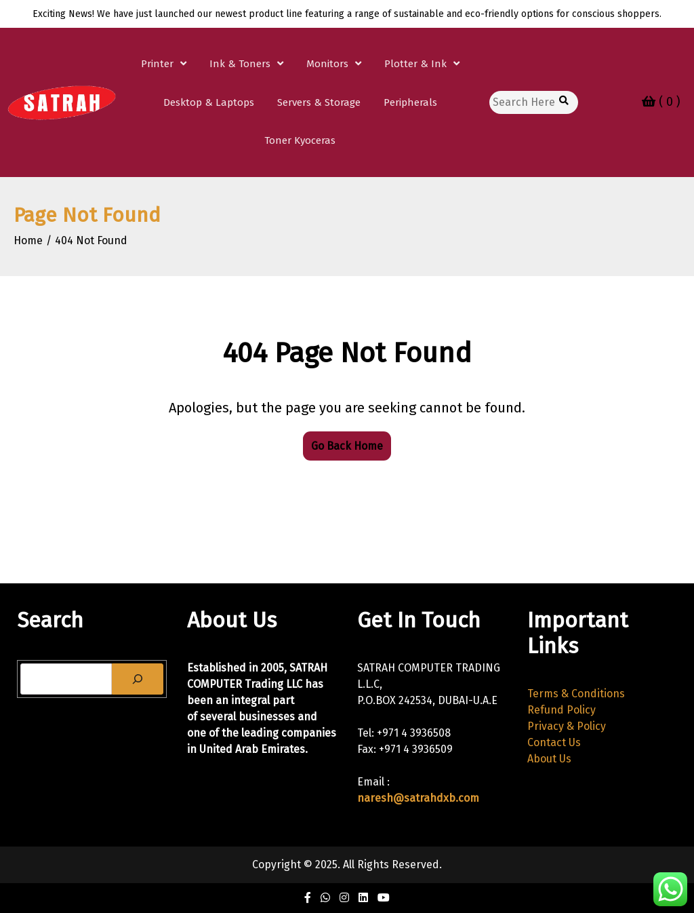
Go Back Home (347, 446)
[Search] (137, 679)
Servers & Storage (319, 102)
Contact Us (554, 742)
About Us (549, 758)
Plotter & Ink (415, 64)
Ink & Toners (239, 64)
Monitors (327, 64)
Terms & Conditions (576, 693)
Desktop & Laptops (208, 102)
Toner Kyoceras (299, 140)
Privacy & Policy (566, 726)
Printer (157, 64)
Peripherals (410, 102)
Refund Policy (561, 709)
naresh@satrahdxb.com (418, 798)
